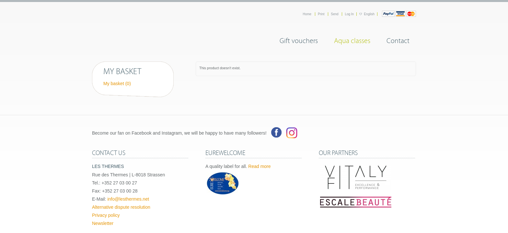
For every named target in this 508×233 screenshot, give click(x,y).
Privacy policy (106, 215)
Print (321, 14)
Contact (398, 39)
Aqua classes (352, 39)
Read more (259, 166)
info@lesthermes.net (128, 199)
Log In (349, 14)
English (369, 14)
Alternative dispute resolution (121, 207)
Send (335, 14)
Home (307, 14)
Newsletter (102, 223)
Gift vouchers (299, 39)
